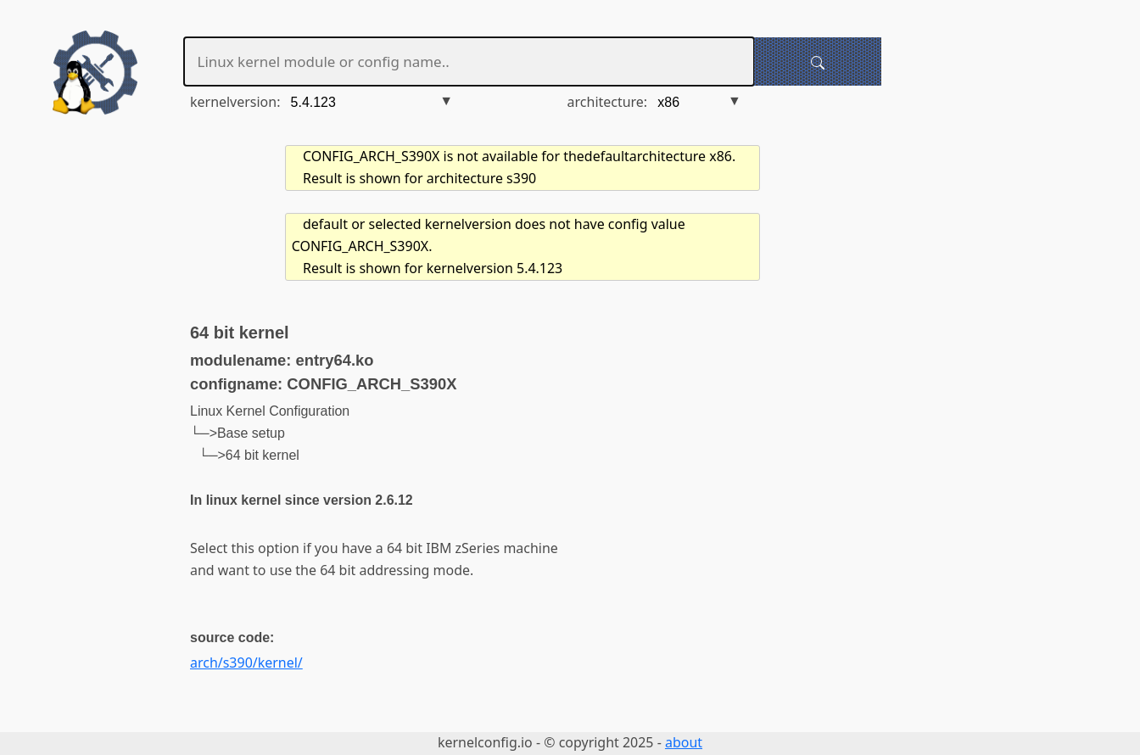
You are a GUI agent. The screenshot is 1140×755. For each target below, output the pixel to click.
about (683, 742)
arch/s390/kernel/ (246, 662)
